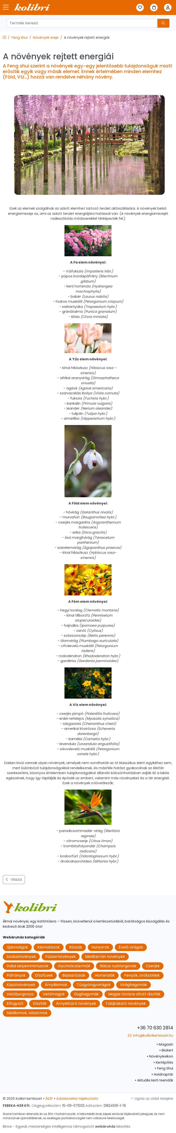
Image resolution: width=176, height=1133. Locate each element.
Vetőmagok (54, 994)
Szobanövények (21, 956)
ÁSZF (49, 1098)
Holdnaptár (162, 1074)
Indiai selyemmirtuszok (27, 966)
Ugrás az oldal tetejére (152, 1098)
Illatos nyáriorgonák (118, 966)
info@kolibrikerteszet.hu (150, 1035)
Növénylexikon (160, 1056)
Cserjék (153, 966)
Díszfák (40, 1003)
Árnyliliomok (56, 984)
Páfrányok (16, 975)
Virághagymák (133, 984)
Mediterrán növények (105, 956)
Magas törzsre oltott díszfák (134, 994)
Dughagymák (86, 994)
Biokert (166, 1050)
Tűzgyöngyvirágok (94, 984)
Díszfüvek (44, 975)
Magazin (164, 1044)
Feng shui (20, 37)
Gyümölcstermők (74, 966)
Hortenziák (105, 975)
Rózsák (75, 947)
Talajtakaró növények (126, 1003)
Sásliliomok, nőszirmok (27, 1013)
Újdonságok (17, 947)
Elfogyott (15, 1003)
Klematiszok (48, 947)
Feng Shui (164, 1068)
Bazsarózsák (73, 975)
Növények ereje (46, 37)
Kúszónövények (21, 984)
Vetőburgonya (20, 994)
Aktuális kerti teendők (154, 1080)
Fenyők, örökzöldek (142, 975)
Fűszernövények (60, 956)
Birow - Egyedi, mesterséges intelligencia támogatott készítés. (67, 1126)
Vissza (14, 879)
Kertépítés (163, 1062)
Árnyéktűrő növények (76, 1003)
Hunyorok (100, 947)
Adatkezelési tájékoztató (77, 1098)
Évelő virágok (131, 947)
